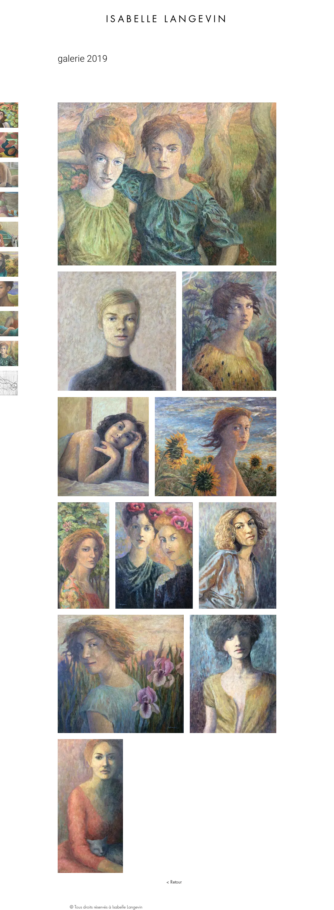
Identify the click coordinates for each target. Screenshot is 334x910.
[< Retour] (174, 882)
